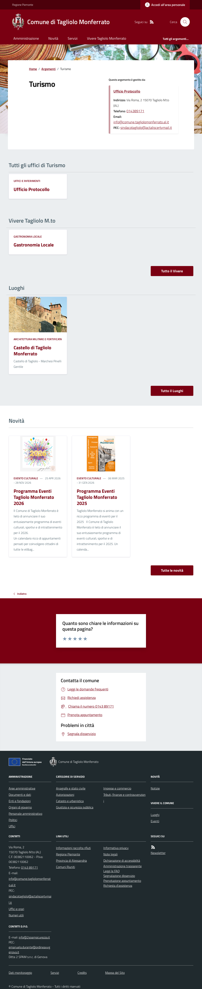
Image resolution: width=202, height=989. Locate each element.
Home (33, 68)
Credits (82, 972)
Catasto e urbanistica (70, 801)
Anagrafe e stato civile (70, 788)
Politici (13, 820)
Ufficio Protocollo (126, 91)
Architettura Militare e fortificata (38, 339)
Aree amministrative (22, 788)
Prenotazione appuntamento (122, 880)
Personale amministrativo (25, 813)
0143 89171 (29, 867)
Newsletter (158, 852)
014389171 (135, 111)
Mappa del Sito (115, 972)
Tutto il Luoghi (172, 390)
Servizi (73, 38)
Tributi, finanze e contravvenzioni (124, 797)
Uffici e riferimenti (27, 181)
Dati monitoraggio (20, 972)
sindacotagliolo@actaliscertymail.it (146, 127)
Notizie (155, 788)
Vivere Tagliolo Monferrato (106, 38)
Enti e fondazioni (20, 801)
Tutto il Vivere (172, 271)
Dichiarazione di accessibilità (121, 860)
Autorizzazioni (65, 794)
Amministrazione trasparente (122, 866)
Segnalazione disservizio (119, 875)
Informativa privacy (116, 848)
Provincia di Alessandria (71, 860)
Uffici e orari (16, 909)
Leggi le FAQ (111, 871)
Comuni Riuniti (65, 866)
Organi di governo (20, 807)
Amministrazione (26, 38)
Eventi (155, 821)
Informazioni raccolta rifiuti (73, 848)
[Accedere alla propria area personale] (165, 4)
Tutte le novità (172, 570)
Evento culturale (26, 478)
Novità (53, 38)
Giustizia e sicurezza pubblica (74, 807)
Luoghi (155, 814)
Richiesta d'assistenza (117, 885)
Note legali (110, 854)
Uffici (12, 826)
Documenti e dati (20, 794)
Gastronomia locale (28, 236)
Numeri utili (16, 915)
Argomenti (48, 68)
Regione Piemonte (22, 5)
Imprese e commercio (117, 788)
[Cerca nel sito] (183, 22)
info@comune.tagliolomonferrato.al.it (141, 122)
